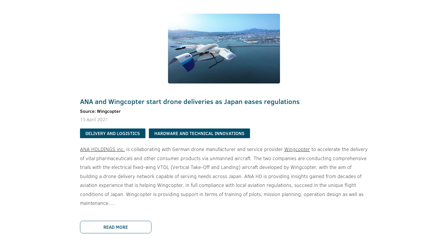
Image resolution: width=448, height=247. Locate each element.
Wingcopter (297, 149)
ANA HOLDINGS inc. (102, 149)
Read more (115, 227)
